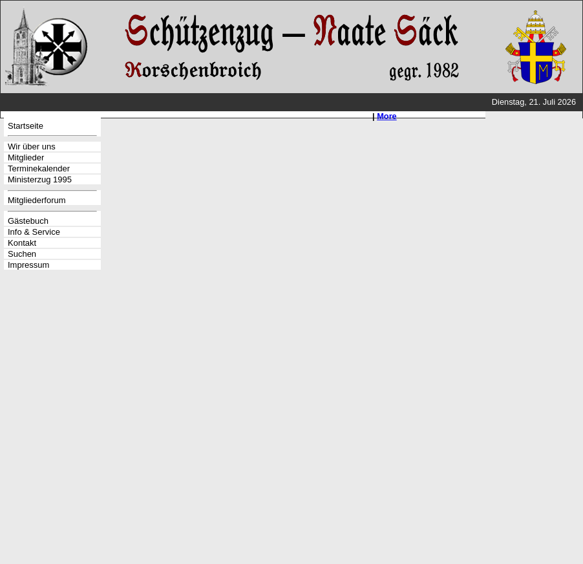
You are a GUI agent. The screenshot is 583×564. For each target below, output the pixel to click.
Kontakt (22, 243)
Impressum (28, 265)
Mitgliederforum (37, 200)
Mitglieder (26, 157)
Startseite (25, 126)
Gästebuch (28, 221)
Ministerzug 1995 (40, 179)
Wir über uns (32, 146)
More (387, 116)
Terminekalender (39, 168)
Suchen (22, 254)
